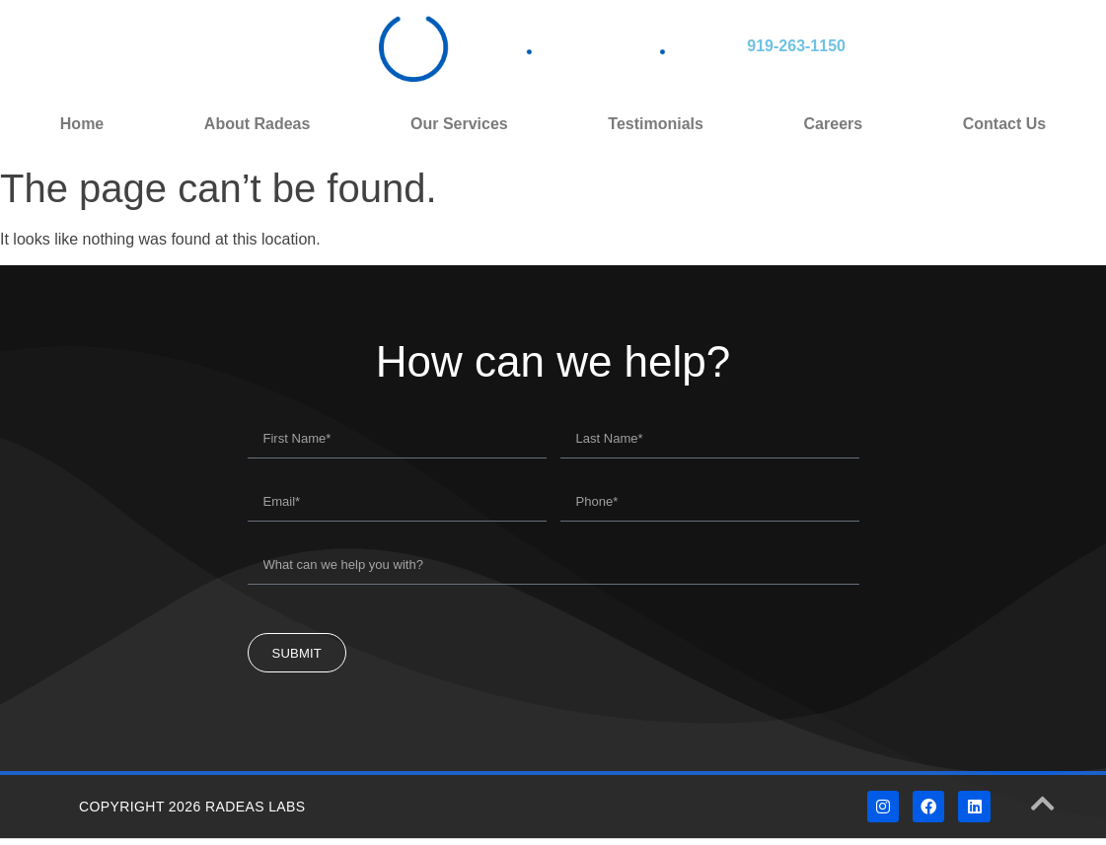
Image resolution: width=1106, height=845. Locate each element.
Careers (833, 123)
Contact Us (1004, 123)
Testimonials (655, 123)
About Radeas (257, 123)
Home (82, 123)
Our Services (459, 123)
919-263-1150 (796, 45)
